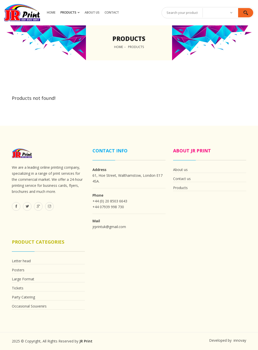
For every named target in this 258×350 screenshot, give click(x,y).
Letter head (21, 260)
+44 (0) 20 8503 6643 (109, 201)
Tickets (17, 288)
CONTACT (112, 12)
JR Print (85, 341)
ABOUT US (92, 12)
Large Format (23, 279)
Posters (18, 270)
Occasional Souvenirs (29, 306)
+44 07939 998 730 (108, 206)
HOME (51, 12)
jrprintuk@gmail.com (109, 226)
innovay (239, 340)
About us (180, 169)
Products (68, 12)
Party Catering (23, 297)
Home (118, 47)
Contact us (182, 178)
